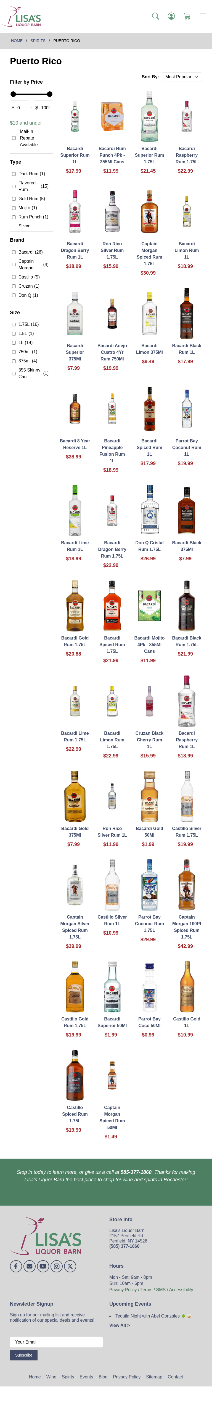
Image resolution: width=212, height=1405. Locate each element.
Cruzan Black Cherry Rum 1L (149, 740)
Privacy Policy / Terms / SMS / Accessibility (151, 1289)
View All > (119, 1325)
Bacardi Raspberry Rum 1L (187, 740)
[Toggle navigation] (203, 16)
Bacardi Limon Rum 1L (187, 250)
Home (35, 1377)
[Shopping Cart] (187, 16)
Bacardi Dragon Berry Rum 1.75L (112, 549)
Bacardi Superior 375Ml (75, 352)
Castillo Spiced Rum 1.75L (75, 1114)
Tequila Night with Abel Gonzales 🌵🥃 (153, 1316)
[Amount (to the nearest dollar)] (21, 108)
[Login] (171, 16)
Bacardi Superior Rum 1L (75, 155)
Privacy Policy (127, 1377)
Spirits (68, 1377)
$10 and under (26, 123)
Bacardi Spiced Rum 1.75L (112, 645)
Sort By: (150, 76)
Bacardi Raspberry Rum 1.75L (187, 155)
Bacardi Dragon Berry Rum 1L (75, 250)
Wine (51, 1377)
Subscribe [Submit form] (23, 1355)
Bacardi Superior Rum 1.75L (149, 155)
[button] (155, 16)
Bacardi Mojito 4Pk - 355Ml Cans (149, 645)
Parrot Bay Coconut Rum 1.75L (149, 924)
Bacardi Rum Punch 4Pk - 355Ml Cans (112, 155)
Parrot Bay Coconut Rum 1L (186, 448)
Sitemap (154, 1377)
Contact (175, 1377)
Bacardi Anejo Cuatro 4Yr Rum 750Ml (112, 352)
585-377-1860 (136, 1172)
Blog (103, 1377)
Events (86, 1377)
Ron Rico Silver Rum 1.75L (112, 250)
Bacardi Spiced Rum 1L (149, 448)
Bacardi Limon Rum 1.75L (112, 740)
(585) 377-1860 (124, 1246)
